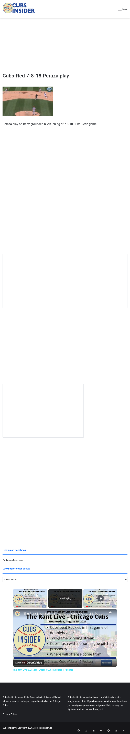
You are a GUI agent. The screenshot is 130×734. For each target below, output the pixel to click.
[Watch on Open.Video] (28, 662)
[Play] (100, 598)
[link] (18, 614)
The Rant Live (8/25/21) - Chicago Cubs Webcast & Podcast (64, 613)
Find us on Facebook (13, 560)
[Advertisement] (65, 45)
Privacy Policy (10, 714)
